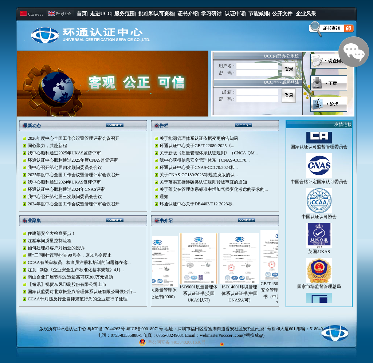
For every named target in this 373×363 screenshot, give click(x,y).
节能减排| (259, 13)
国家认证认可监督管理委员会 (319, 150)
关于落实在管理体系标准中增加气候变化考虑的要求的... (214, 189)
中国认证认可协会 (319, 220)
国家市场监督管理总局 (319, 290)
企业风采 (306, 13)
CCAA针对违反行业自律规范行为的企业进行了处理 (77, 298)
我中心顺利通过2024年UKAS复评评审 (64, 182)
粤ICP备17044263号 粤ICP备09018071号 (125, 328)
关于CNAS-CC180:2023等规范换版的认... (198, 174)
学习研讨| (212, 13)
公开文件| (283, 13)
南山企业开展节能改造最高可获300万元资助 (70, 277)
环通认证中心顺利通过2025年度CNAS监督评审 (73, 160)
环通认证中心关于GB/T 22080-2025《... (197, 145)
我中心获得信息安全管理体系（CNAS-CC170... (205, 160)
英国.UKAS (319, 255)
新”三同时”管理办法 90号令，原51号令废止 (69, 255)
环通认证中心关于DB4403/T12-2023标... (197, 203)
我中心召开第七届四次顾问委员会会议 (65, 167)
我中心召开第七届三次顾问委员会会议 (65, 196)
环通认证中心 (73, 328)
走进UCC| (101, 13)
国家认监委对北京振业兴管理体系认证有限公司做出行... (82, 291)
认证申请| (235, 13)
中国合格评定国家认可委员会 (319, 185)
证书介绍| (188, 13)
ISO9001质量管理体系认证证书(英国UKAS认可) (202, 293)
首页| (82, 13)
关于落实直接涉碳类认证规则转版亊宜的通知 (203, 182)
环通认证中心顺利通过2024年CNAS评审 (66, 189)
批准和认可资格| (156, 13)
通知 (164, 196)
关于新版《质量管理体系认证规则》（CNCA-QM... (209, 152)
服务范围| (125, 13)
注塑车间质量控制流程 (49, 240)
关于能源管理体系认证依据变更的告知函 (199, 138)
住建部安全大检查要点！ (52, 233)
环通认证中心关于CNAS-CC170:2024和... (198, 167)
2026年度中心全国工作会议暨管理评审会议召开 (73, 138)
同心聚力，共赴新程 (47, 145)
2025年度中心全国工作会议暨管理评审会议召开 (73, 174)
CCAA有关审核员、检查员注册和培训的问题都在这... (79, 262)
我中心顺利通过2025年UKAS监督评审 (64, 152)
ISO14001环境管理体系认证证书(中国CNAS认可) (243, 293)
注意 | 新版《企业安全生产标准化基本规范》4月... (75, 269)
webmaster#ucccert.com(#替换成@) (232, 335)
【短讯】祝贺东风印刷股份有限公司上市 (67, 284)
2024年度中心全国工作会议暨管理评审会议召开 (73, 203)
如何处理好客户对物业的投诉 (56, 247)
